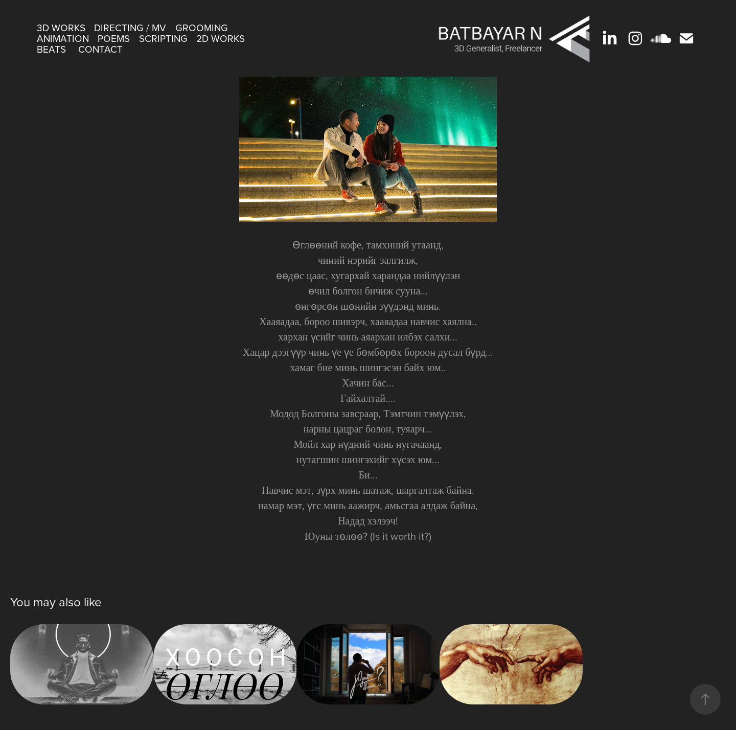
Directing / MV (130, 27)
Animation (63, 38)
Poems (114, 38)
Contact (100, 49)
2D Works (220, 38)
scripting (163, 38)
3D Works (61, 27)
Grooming (201, 27)
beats (51, 49)
